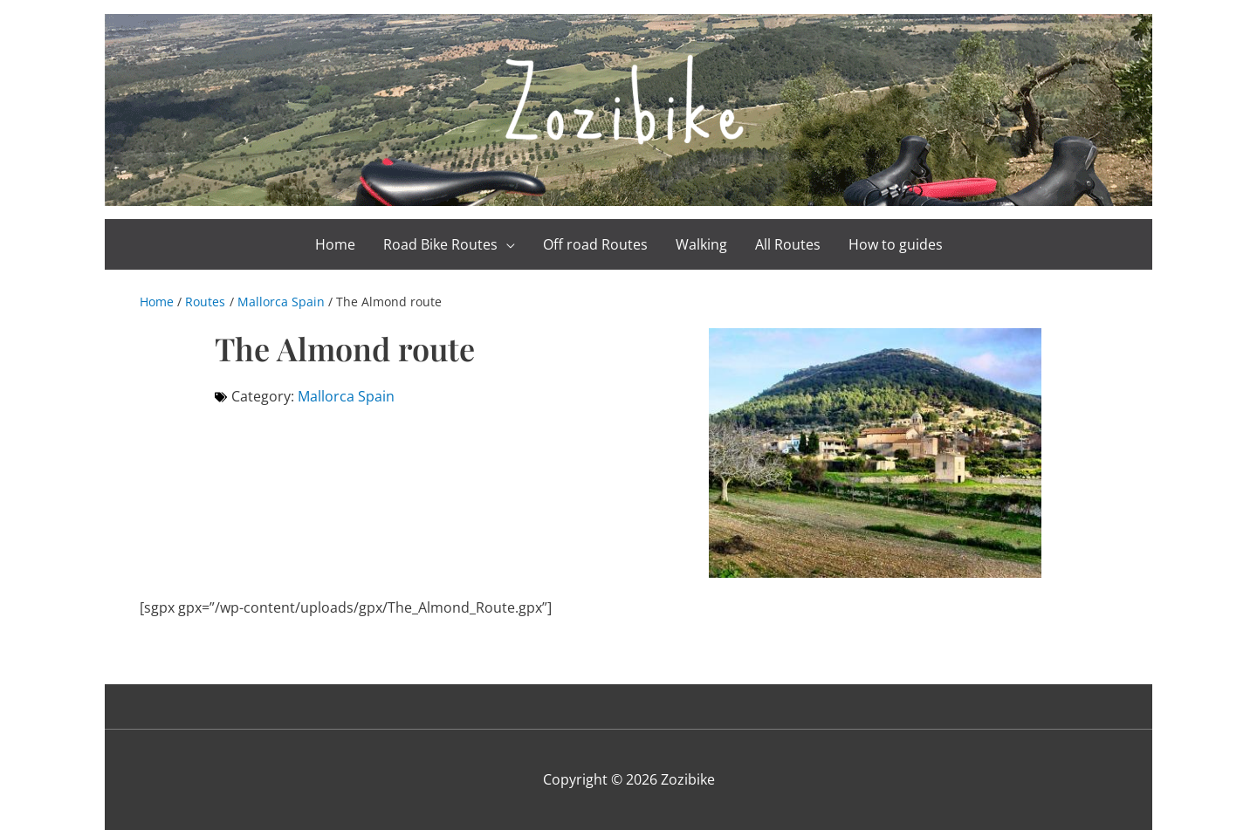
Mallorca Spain (346, 396)
